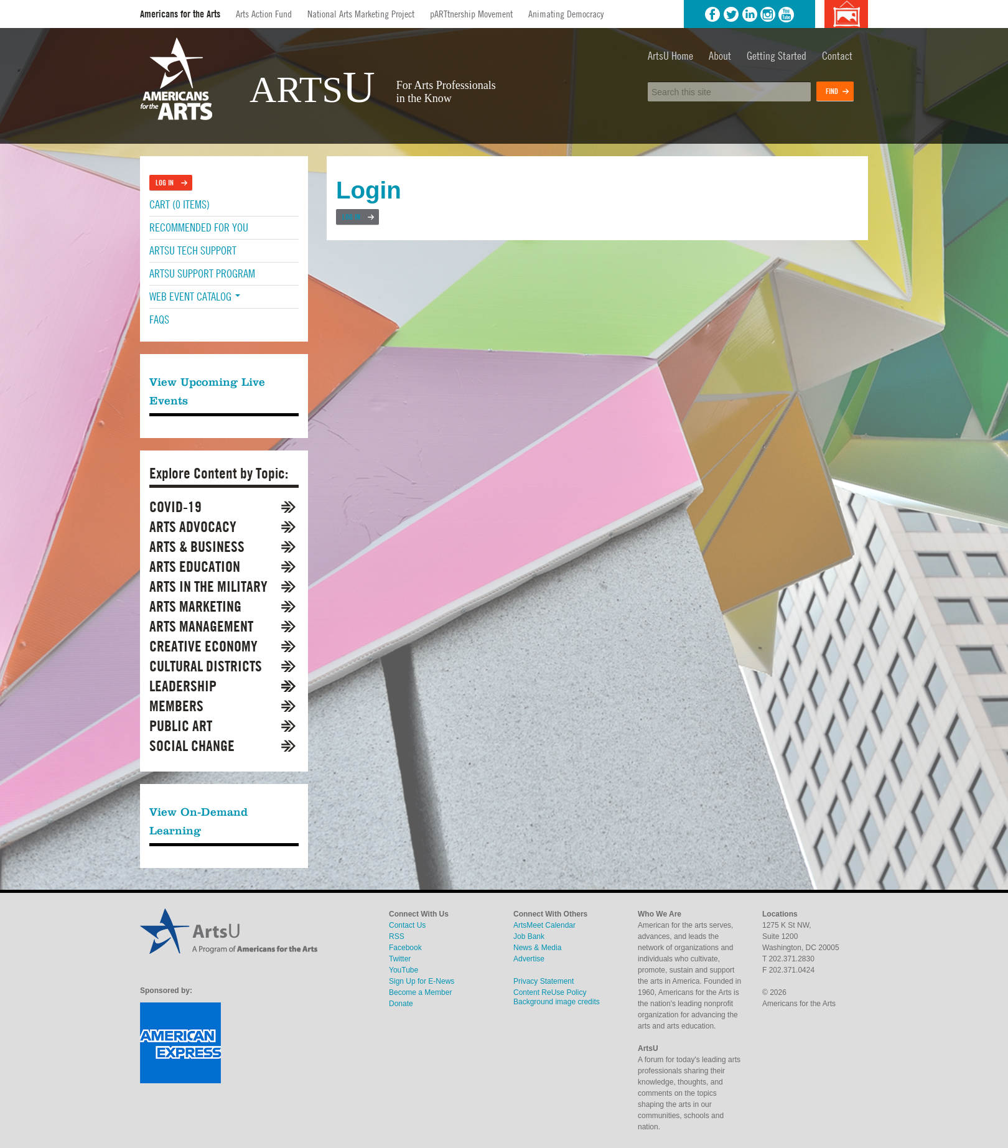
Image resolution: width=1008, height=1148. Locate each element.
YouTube (786, 14)
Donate (401, 1003)
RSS (396, 936)
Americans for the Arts (180, 14)
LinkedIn (750, 14)
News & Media (537, 947)
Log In (351, 217)
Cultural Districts (205, 666)
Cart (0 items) (179, 204)
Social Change (192, 746)
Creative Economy (203, 646)
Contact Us (407, 925)
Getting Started (776, 55)
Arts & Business (197, 547)
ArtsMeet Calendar (544, 925)
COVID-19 (175, 507)
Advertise (528, 958)
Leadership (183, 686)
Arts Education (194, 567)
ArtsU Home (670, 55)
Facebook (712, 14)
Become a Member (420, 992)
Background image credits (846, 14)
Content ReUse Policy (549, 992)
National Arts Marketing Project (360, 13)
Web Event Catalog (194, 296)
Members (176, 706)
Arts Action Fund (264, 13)
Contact (837, 55)
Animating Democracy (566, 13)
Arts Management (201, 626)
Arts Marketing (195, 606)
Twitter (731, 14)
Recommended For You (198, 227)
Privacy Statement (543, 981)
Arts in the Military (208, 586)
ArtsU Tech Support (192, 250)
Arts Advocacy (192, 527)
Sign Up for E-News (421, 981)
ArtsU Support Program (202, 273)
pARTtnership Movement (471, 13)
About (720, 55)
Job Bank (528, 936)
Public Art (180, 726)
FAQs (159, 319)
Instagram (768, 14)
